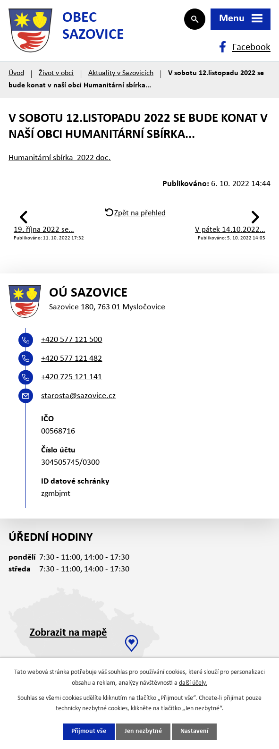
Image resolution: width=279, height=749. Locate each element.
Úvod (16, 76)
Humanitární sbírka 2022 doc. (59, 160)
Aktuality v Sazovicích (120, 76)
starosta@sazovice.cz (78, 400)
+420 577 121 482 (71, 363)
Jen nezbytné (143, 731)
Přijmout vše (88, 731)
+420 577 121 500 (71, 344)
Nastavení (194, 731)
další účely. (193, 682)
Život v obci (56, 76)
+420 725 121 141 (71, 381)
